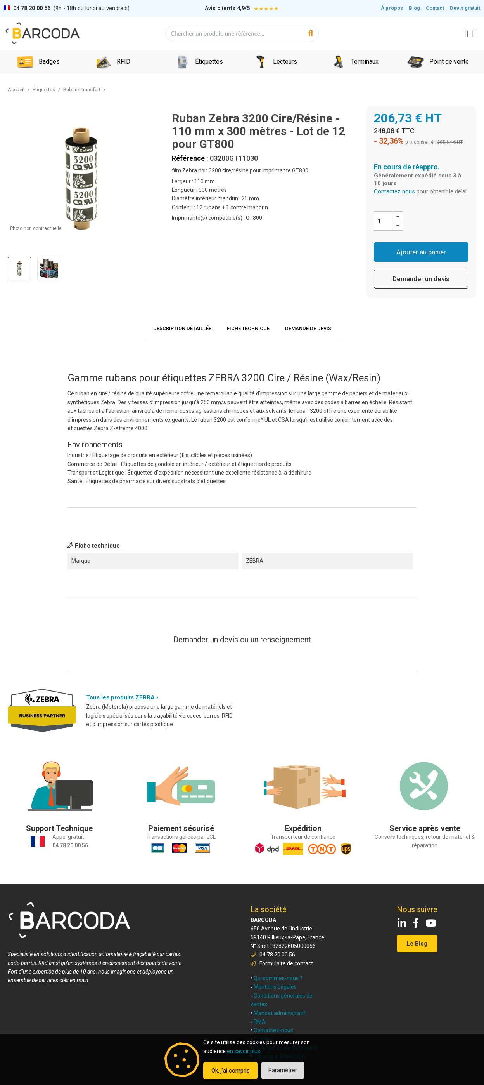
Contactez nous (394, 191)
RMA (258, 1022)
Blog (414, 8)
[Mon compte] (466, 34)
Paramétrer (282, 1070)
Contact (435, 8)
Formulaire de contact (286, 963)
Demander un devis (420, 279)
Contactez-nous (272, 1030)
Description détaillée (182, 328)
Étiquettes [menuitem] (209, 61)
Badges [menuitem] (49, 61)
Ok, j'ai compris (230, 1070)
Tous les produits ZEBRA (122, 697)
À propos (392, 8)
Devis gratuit (465, 8)
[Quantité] (383, 221)
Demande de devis (308, 328)
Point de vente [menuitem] (449, 61)
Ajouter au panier (421, 252)
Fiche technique (248, 328)
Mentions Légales (274, 987)
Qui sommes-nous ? (276, 978)
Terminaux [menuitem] (365, 61)
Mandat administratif (278, 1013)
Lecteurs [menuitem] (285, 61)
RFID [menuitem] (123, 61)
